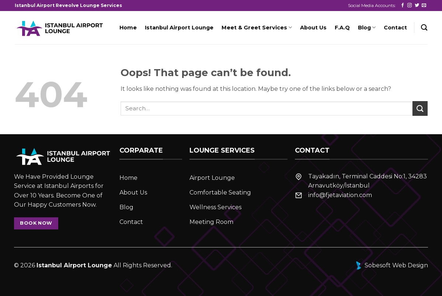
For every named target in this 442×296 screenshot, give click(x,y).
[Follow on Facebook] (402, 5)
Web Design (410, 265)
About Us (313, 27)
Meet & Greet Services (257, 27)
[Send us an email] (424, 5)
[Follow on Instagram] (409, 5)
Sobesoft (372, 265)
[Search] (424, 27)
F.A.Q (342, 27)
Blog (367, 27)
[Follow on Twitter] (417, 5)
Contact (395, 27)
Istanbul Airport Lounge (179, 27)
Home (128, 27)
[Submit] (420, 108)
